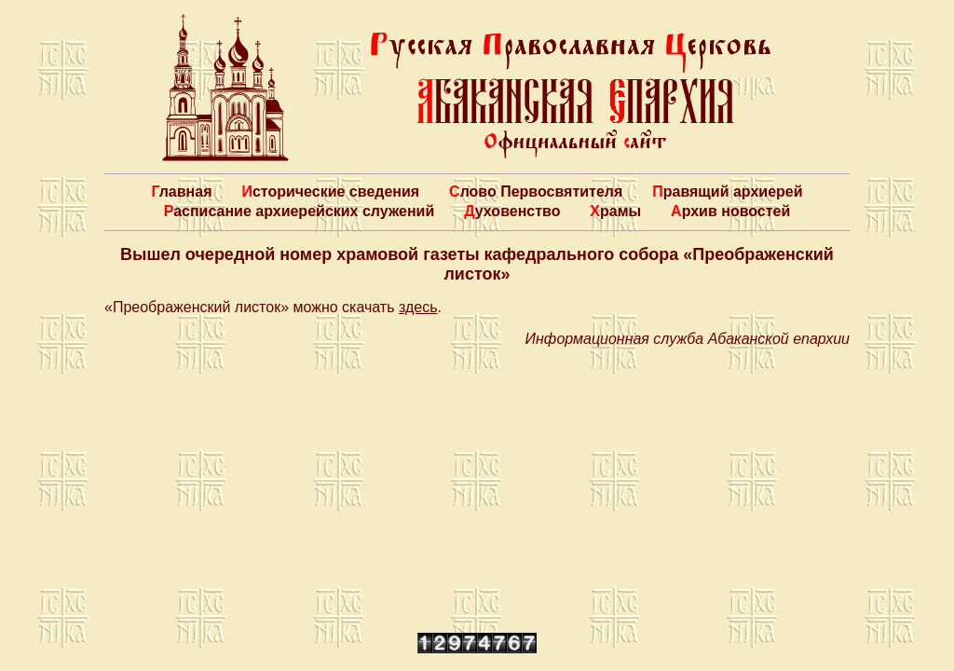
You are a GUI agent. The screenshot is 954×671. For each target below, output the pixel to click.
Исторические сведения (330, 191)
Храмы (615, 211)
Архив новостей (730, 211)
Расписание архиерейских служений (299, 211)
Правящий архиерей (727, 191)
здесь (418, 307)
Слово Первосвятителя (535, 191)
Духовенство (512, 211)
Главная (181, 191)
